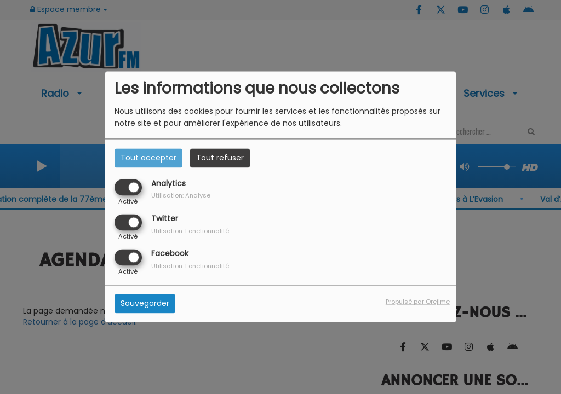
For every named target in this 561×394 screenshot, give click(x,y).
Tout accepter (148, 157)
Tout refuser (220, 157)
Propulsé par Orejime (418, 302)
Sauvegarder (145, 303)
